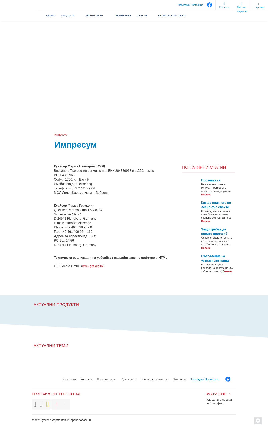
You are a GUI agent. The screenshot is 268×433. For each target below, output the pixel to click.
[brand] (41, 404)
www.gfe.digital (93, 266)
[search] (259, 5)
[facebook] (209, 5)
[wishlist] (241, 5)
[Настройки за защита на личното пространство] (258, 420)
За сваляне (216, 394)
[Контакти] (224, 5)
